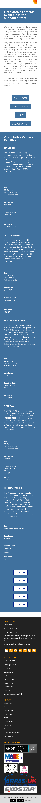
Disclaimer (7, 668)
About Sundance (9, 703)
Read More (28, 800)
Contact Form (8, 625)
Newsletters (8, 714)
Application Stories (10, 729)
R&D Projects (8, 718)
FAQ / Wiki (7, 676)
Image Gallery (8, 736)
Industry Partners (9, 725)
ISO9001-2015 (8, 683)
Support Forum (9, 679)
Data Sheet (20, 572)
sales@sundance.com (11, 628)
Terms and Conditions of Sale (13, 694)
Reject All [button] (20, 800)
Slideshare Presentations (12, 733)
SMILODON (20, 98)
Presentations (8, 722)
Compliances (8, 690)
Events (6, 707)
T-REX (20, 115)
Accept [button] (13, 800)
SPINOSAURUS (20, 106)
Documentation (9, 672)
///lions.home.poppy (24, 644)
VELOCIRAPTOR (20, 123)
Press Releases (8, 710)
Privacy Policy (8, 687)
